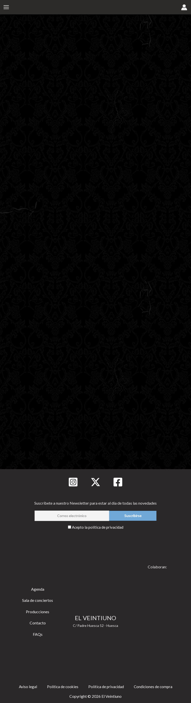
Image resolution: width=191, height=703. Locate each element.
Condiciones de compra (154, 686)
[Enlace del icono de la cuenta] (184, 7)
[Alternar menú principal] (6, 7)
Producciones (37, 611)
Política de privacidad (105, 686)
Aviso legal (26, 686)
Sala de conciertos (37, 600)
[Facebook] (118, 482)
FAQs (38, 634)
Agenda (37, 588)
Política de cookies (61, 686)
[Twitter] (95, 482)
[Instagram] (73, 482)
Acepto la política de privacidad (98, 526)
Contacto (38, 622)
